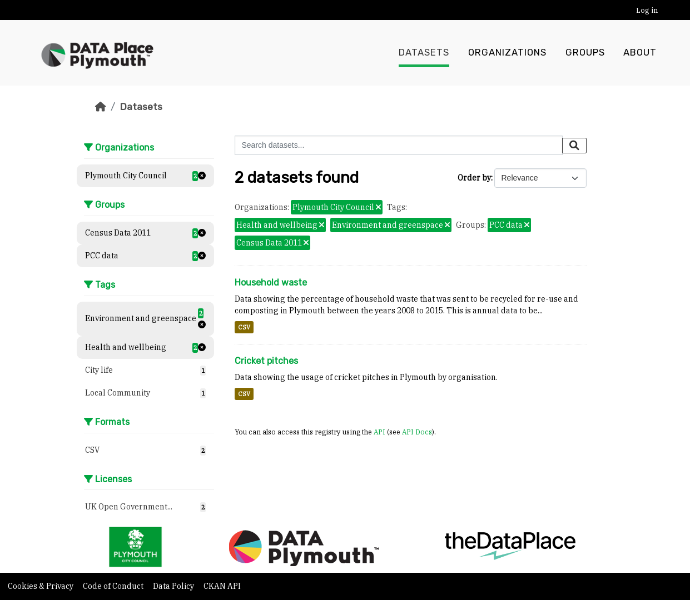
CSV (244, 327)
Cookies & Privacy (41, 586)
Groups (585, 52)
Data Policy (174, 586)
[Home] (100, 106)
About (640, 52)
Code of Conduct (114, 586)
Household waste (271, 282)
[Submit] (574, 145)
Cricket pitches (266, 361)
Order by (474, 178)
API (379, 431)
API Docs (417, 431)
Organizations (507, 52)
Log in (647, 10)
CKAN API (222, 586)
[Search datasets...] (399, 145)
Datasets (424, 52)
